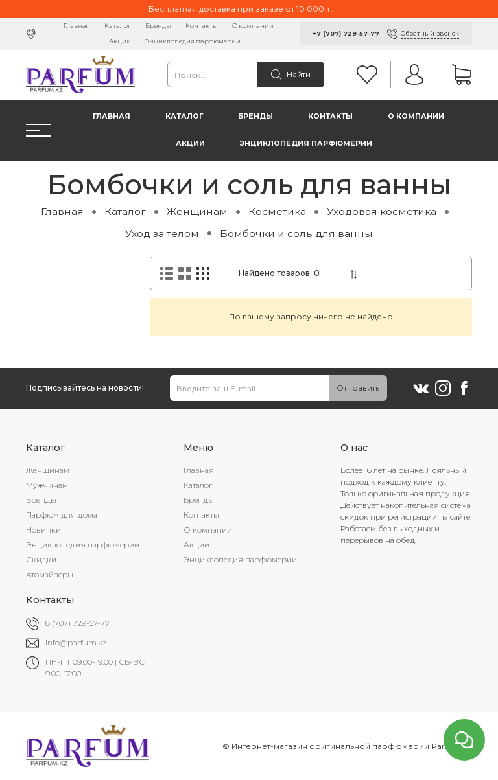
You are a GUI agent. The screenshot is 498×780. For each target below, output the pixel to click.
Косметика (277, 211)
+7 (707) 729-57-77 (346, 33)
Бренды (158, 25)
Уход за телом (162, 233)
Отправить (358, 388)
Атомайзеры (49, 574)
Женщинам (197, 211)
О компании (253, 25)
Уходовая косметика (381, 211)
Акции (120, 41)
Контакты (201, 25)
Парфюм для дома (61, 515)
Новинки (43, 529)
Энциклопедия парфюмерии (193, 41)
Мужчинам (47, 485)
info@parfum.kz (76, 642)
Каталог (117, 25)
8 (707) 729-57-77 (77, 623)
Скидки (41, 559)
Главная (77, 25)
